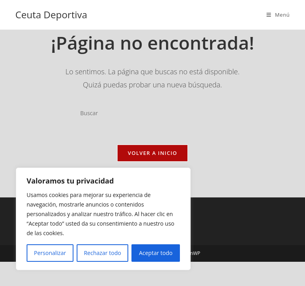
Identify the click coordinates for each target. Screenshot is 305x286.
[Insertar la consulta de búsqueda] (152, 113)
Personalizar (50, 253)
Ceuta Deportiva (51, 14)
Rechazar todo (102, 253)
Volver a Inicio (152, 153)
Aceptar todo (156, 253)
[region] (103, 219)
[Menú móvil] (278, 14)
